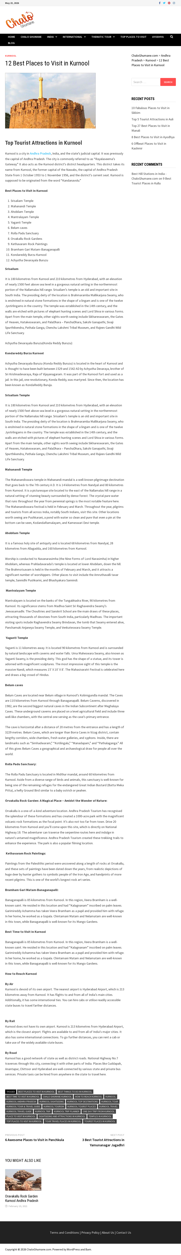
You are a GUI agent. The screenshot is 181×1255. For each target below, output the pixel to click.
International (72, 36)
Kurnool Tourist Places (82, 1106)
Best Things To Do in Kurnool (75, 1091)
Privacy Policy (90, 1232)
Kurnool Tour (109, 1101)
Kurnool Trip (43, 1111)
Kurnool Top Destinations (82, 1101)
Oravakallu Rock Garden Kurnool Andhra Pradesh (21, 1198)
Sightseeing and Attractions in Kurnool (62, 1116)
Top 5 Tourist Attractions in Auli (152, 119)
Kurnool (10, 55)
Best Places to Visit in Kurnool (36, 1091)
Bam (88, 1249)
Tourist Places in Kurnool (99, 1121)
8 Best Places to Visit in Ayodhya (153, 137)
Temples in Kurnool (100, 1116)
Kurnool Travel (108, 1106)
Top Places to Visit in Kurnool (24, 1121)
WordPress (73, 1249)
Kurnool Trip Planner (66, 1111)
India (50, 36)
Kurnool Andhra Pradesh (21, 1101)
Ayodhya (158, 36)
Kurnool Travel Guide (19, 1111)
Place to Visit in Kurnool (21, 1116)
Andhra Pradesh (40, 153)
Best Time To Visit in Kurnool (23, 1096)
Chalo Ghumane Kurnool (57, 1096)
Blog (11, 43)
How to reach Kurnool (88, 1096)
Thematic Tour (101, 36)
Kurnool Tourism (54, 1106)
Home (11, 36)
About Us (108, 1232)
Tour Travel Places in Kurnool (63, 1121)
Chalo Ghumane (31, 36)
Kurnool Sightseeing (52, 1101)
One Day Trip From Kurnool (99, 1111)
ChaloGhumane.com (39, 1249)
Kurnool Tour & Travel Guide (23, 1106)
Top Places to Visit (133, 36)
